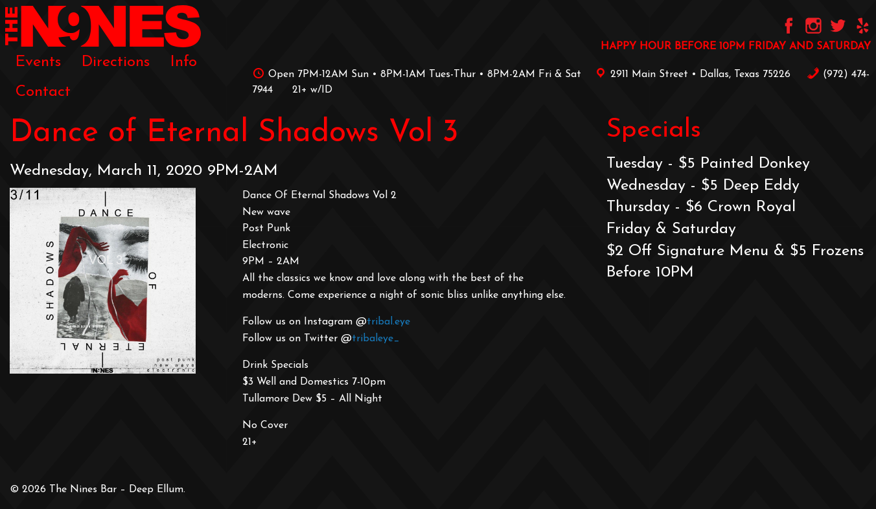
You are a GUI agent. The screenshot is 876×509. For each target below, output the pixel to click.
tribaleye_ (376, 339)
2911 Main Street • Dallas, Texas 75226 (690, 74)
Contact (43, 92)
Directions (116, 62)
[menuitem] (38, 62)
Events (38, 62)
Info (183, 62)
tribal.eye (388, 322)
